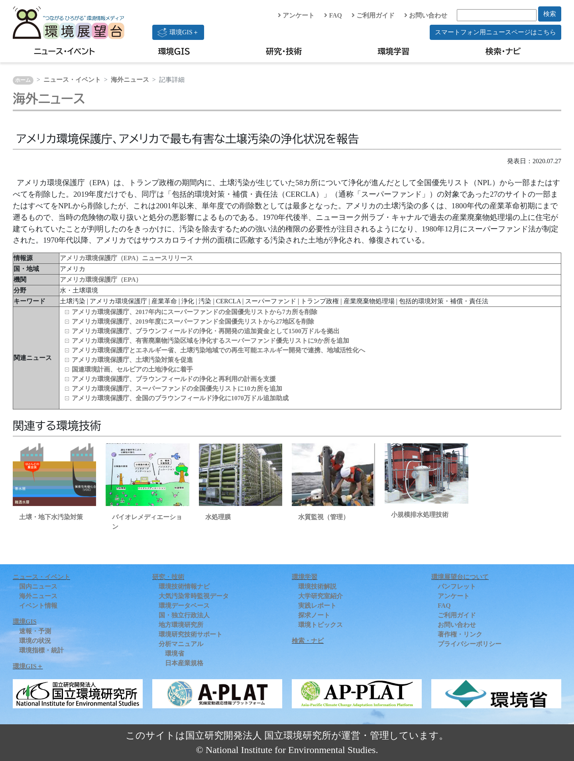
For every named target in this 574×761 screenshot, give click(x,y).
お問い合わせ (425, 15)
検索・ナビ (503, 51)
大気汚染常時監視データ (194, 596)
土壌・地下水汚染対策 (51, 517)
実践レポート (317, 605)
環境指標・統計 (41, 650)
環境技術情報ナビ (184, 586)
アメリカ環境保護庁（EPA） (101, 279)
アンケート (296, 15)
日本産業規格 (184, 663)
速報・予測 (35, 631)
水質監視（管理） (323, 517)
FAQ (333, 15)
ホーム (23, 80)
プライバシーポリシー (469, 643)
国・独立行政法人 (184, 615)
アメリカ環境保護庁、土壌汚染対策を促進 (132, 359)
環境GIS (174, 51)
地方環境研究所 (181, 624)
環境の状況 (35, 640)
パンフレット (457, 586)
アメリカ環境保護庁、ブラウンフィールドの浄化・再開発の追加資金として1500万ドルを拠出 (206, 331)
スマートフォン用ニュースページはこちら (495, 32)
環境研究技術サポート (190, 634)
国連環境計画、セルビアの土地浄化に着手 (132, 369)
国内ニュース (38, 586)
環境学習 (393, 51)
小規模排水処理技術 (419, 514)
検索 (549, 13)
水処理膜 (218, 517)
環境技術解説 (317, 586)
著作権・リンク (460, 634)
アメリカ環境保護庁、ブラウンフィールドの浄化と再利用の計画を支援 (174, 379)
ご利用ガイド (373, 15)
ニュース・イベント (64, 51)
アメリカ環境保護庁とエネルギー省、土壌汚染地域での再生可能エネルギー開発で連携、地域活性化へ (218, 350)
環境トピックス (320, 624)
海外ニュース (130, 79)
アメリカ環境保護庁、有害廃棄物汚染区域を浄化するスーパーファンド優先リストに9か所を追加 (210, 340)
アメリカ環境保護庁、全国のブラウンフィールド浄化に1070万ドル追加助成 (180, 398)
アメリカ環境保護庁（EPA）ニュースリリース (126, 258)
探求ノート (314, 615)
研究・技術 (284, 51)
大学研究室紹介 (320, 596)
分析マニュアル (181, 643)
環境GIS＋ (178, 32)
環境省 (174, 653)
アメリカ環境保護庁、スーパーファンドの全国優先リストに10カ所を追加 (177, 388)
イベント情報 (38, 605)
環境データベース (184, 605)
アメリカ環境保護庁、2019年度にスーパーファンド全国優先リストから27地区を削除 (193, 321)
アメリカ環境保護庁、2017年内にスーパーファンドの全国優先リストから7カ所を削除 (194, 311)
